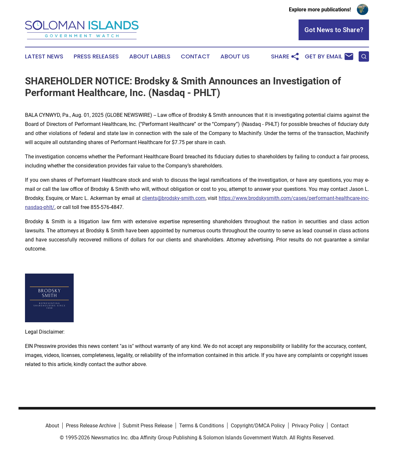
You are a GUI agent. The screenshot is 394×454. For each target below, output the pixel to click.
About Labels (149, 56)
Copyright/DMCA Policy (258, 426)
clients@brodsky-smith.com (173, 198)
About (52, 426)
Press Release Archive (91, 426)
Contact (195, 56)
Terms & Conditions (201, 426)
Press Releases (96, 56)
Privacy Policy (308, 426)
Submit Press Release (147, 426)
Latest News (44, 56)
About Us (235, 56)
